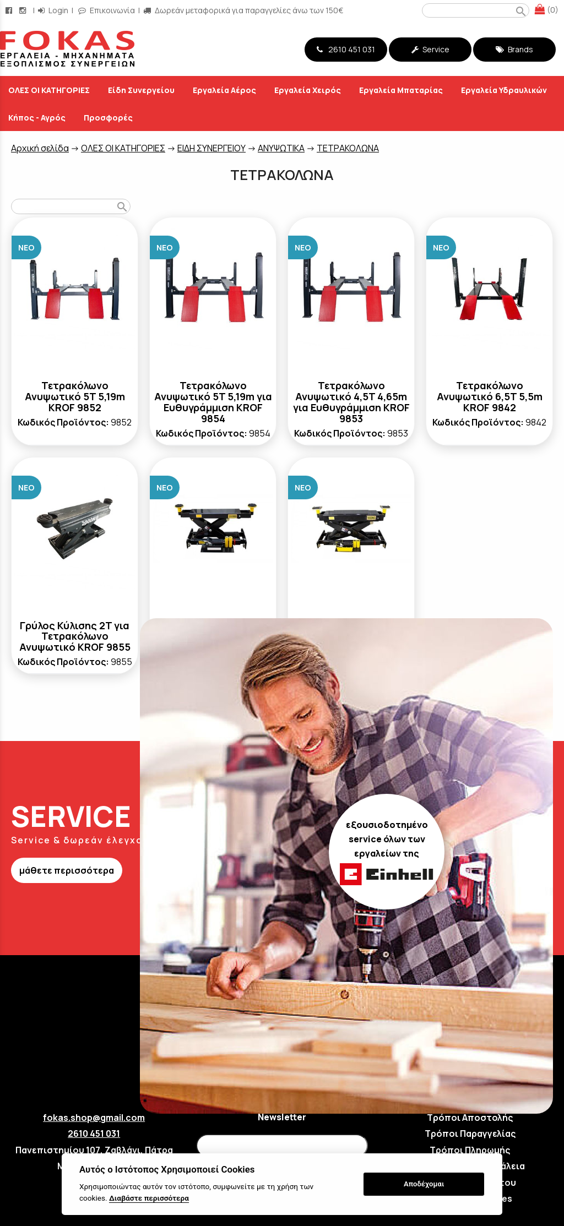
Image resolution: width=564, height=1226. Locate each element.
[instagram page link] (23, 10)
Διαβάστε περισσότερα (149, 1198)
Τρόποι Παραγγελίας (470, 1133)
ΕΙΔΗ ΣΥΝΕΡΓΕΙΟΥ (211, 148)
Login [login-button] (53, 10)
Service (430, 49)
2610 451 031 (346, 49)
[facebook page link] (10, 10)
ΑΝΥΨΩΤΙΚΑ (281, 148)
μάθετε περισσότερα (66, 870)
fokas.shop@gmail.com (94, 1117)
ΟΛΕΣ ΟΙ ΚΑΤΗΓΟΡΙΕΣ (123, 148)
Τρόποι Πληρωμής (470, 1150)
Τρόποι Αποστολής (470, 1117)
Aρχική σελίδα (40, 148)
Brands (514, 49)
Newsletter (282, 1117)
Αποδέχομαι (424, 1184)
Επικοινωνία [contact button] (106, 10)
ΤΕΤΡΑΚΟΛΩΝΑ (348, 148)
